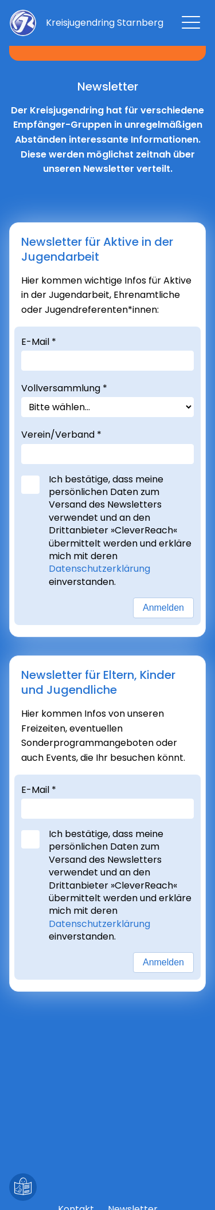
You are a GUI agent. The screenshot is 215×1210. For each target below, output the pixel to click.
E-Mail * (38, 341)
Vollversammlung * (64, 388)
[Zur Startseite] (104, 23)
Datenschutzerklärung (102, 568)
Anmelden (163, 607)
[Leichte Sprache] (23, 1187)
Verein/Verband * (61, 434)
